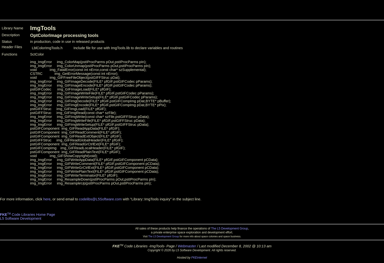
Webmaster (187, 246)
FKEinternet (199, 257)
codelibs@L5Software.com (100, 199)
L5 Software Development (20, 218)
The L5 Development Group (229, 228)
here (46, 199)
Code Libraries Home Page (27, 215)
